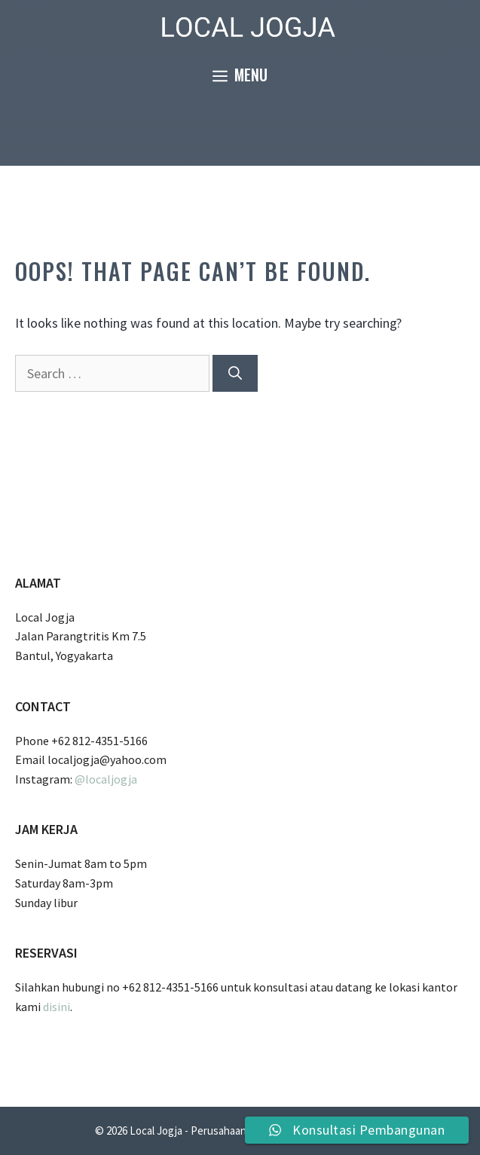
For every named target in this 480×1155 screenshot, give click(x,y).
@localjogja (106, 779)
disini (56, 1006)
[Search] (235, 373)
